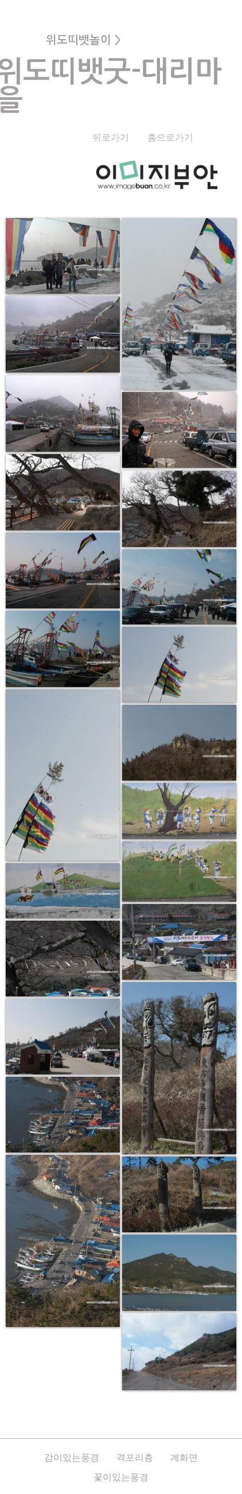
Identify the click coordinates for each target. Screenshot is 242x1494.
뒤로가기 (110, 137)
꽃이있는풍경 (121, 1477)
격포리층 (134, 1457)
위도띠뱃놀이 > (83, 40)
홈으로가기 (170, 137)
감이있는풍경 (71, 1457)
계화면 (184, 1457)
